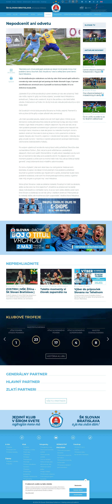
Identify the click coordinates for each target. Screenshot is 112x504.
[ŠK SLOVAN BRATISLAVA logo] (30, 7)
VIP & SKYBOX (45, 457)
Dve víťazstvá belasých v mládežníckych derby (93, 94)
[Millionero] (68, 383)
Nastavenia (78, 485)
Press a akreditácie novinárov (29, 463)
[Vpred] (107, 336)
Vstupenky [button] (24, 14)
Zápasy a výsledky (12, 458)
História (26, 444)
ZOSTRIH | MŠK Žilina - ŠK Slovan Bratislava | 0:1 (21, 288)
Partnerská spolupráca (27, 470)
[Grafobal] (43, 383)
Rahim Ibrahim (101, 114)
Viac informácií (29, 493)
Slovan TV (20, 283)
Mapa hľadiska (45, 469)
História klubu (56, 353)
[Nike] (56, 375)
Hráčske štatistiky (12, 449)
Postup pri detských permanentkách (64, 464)
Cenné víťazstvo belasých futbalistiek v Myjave (94, 71)
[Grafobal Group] (68, 391)
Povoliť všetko (78, 494)
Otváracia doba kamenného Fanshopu (81, 451)
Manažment (27, 457)
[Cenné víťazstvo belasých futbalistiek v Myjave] (94, 60)
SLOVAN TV (88, 14)
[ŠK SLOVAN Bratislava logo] (56, 6)
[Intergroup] (43, 391)
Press (14, 2)
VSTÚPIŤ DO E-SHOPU (79, 446)
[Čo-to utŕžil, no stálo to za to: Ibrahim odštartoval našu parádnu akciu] (94, 107)
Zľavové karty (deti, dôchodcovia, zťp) (46, 460)
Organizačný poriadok (27, 478)
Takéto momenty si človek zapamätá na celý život (53, 288)
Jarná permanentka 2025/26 (46, 448)
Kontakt (26, 459)
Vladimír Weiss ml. (62, 283)
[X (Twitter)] (86, 1)
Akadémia (57, 14)
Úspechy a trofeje (29, 447)
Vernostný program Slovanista (46, 475)
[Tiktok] (97, 1)
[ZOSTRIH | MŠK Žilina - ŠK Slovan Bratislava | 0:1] (22, 275)
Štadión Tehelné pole (30, 474)
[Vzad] (4, 336)
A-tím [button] (33, 14)
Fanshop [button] (97, 14)
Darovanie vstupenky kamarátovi (47, 480)
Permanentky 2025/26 (45, 453)
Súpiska (9, 444)
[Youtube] (89, 1)
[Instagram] (93, 1)
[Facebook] (82, 1)
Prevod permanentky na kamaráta (64, 459)
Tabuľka (9, 461)
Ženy (93, 67)
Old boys (26, 452)
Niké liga (94, 114)
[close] (85, 480)
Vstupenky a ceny (46, 444)
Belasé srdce (36, 2)
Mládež (94, 90)
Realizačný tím (11, 447)
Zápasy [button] (40, 14)
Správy (48, 14)
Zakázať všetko (78, 490)
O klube (26, 454)
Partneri (26, 466)
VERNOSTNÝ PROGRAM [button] (72, 14)
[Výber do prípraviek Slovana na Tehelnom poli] (90, 275)
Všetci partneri (56, 398)
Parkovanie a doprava (47, 471)
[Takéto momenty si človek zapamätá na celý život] (56, 275)
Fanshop (43, 2)
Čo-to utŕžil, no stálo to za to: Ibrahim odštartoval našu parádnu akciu (94, 118)
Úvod (8, 14)
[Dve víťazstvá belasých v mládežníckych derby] (94, 83)
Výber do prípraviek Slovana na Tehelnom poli (88, 288)
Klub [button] (15, 14)
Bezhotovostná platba (45, 465)
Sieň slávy (26, 449)
